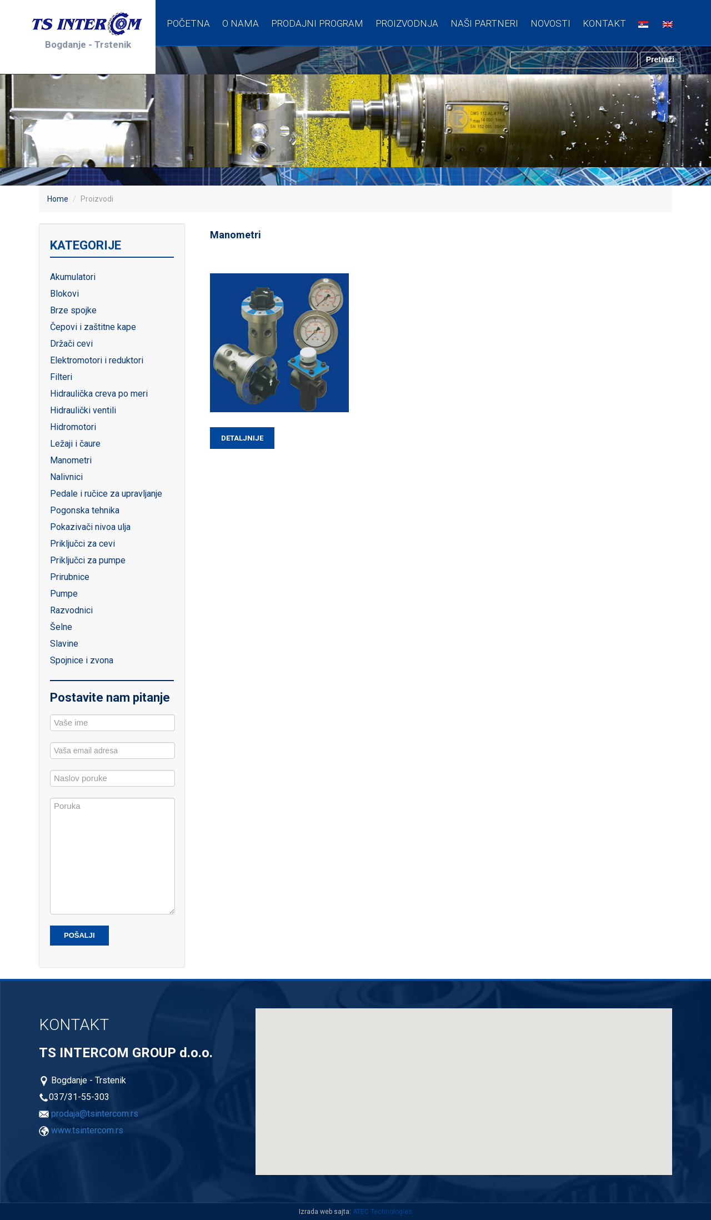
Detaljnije (242, 438)
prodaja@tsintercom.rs (94, 1113)
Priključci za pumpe (88, 560)
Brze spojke (73, 310)
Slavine (64, 643)
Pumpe (64, 593)
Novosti (550, 23)
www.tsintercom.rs (87, 1130)
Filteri (61, 377)
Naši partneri (484, 23)
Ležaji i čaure (75, 443)
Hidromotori (73, 427)
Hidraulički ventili (83, 410)
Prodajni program (317, 23)
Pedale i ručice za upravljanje (106, 493)
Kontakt (604, 23)
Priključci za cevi (82, 543)
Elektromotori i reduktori (96, 360)
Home (57, 198)
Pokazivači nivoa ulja (90, 527)
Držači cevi (71, 343)
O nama (240, 23)
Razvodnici (71, 610)
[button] (414, 1084)
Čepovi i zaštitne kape (93, 327)
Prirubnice (69, 577)
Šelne (61, 627)
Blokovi (64, 293)
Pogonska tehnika (84, 510)
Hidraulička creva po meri (99, 393)
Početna (188, 23)
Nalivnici (66, 477)
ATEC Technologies (382, 1212)
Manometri (71, 460)
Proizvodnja (406, 23)
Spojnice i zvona (81, 660)
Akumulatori (73, 277)
